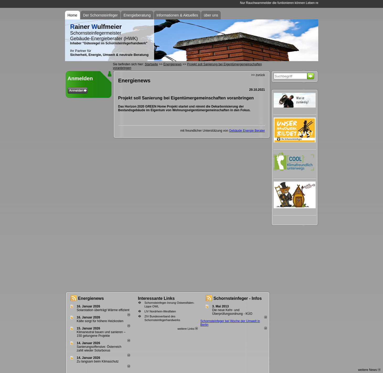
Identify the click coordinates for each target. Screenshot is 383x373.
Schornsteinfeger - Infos (237, 298)
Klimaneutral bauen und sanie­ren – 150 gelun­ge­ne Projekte (101, 334)
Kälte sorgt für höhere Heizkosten (100, 321)
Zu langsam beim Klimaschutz (98, 361)
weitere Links (187, 328)
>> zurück (258, 75)
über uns (211, 15)
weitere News (369, 370)
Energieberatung (137, 15)
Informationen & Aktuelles (177, 15)
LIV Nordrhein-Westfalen (160, 311)
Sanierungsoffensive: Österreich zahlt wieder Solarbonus (99, 348)
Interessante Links (156, 298)
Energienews (91, 298)
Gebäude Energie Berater (247, 130)
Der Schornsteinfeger (100, 15)
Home (72, 15)
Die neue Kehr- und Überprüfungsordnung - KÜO (232, 312)
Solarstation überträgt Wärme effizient (103, 310)
